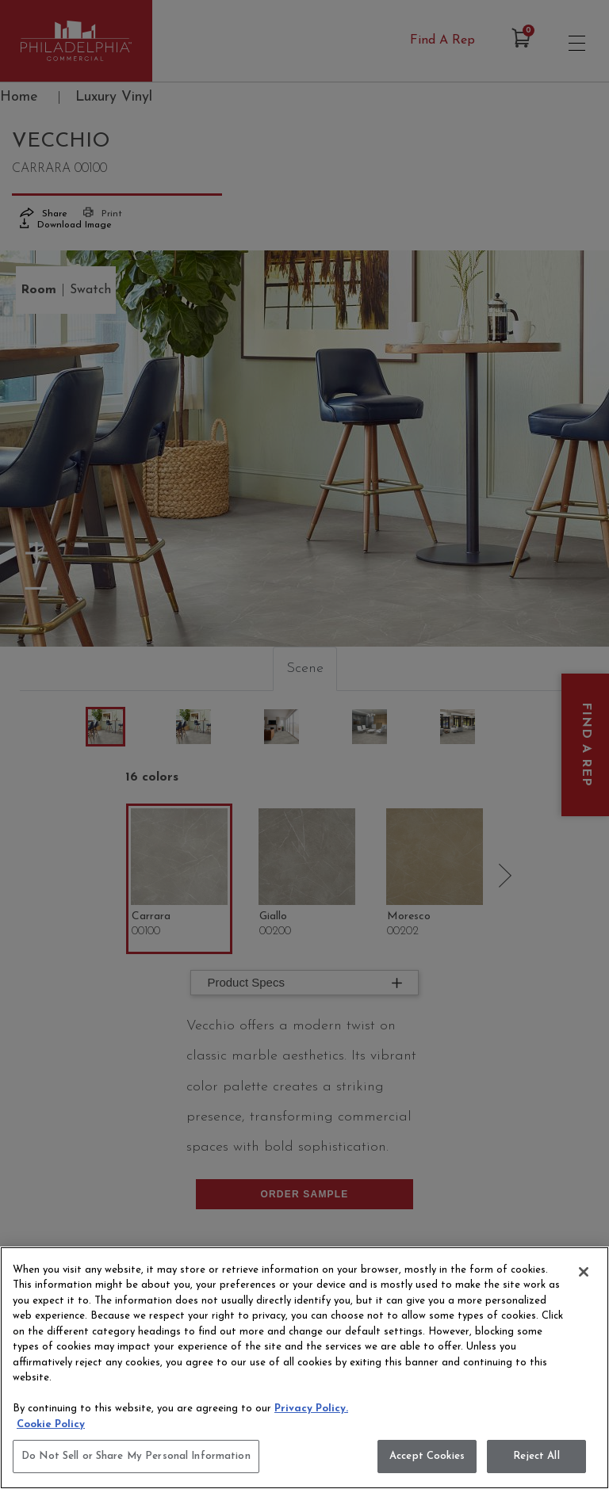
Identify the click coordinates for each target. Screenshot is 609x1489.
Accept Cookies (427, 1456)
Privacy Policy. (311, 1408)
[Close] (583, 1271)
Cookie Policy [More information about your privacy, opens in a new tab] (51, 1424)
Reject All (536, 1456)
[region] (304, 1368)
